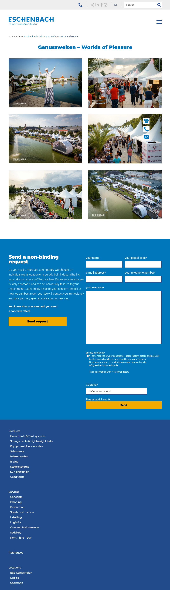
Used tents (17, 478)
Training (92, 528)
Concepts (93, 437)
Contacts (14, 548)
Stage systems (19, 468)
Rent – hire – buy (97, 478)
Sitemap (156, 579)
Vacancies (93, 533)
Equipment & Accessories (26, 447)
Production (94, 447)
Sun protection (19, 473)
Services (90, 432)
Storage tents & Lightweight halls (31, 442)
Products (14, 432)
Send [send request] (128, 406)
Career (89, 523)
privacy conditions (124, 355)
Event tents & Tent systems (27, 437)
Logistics (92, 462)
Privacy (120, 579)
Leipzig (91, 503)
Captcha (102, 386)
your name (102, 257)
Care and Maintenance (101, 468)
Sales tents (17, 452)
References (16, 493)
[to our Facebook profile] (98, 5)
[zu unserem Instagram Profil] (103, 5)
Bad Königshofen (98, 498)
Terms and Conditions (78, 579)
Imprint (104, 579)
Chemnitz (93, 508)
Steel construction (98, 452)
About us (14, 523)
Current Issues (19, 528)
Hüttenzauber (19, 457)
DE (113, 4)
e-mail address (106, 272)
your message (105, 287)
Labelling (92, 457)
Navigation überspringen (24, 429)
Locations (91, 493)
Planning (92, 442)
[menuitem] (113, 5)
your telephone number (145, 272)
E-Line (14, 462)
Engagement (18, 533)
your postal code (141, 257)
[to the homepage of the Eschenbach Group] (24, 574)
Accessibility (119, 583)
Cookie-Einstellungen (147, 583)
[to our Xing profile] (89, 5)
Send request (37, 327)
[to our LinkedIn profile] (94, 5)
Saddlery (92, 473)
